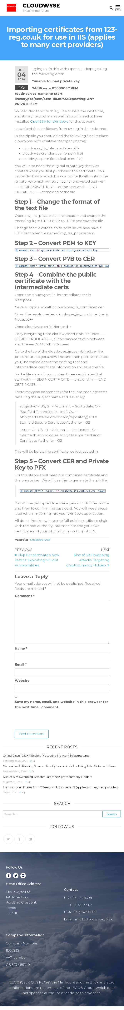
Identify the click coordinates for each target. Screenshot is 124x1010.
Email (21, 664)
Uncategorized (40, 539)
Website (22, 680)
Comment (25, 596)
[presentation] (44, 720)
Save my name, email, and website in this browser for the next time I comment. (61, 704)
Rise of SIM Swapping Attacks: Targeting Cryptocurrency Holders (47, 777)
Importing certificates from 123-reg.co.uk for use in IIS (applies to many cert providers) (61, 787)
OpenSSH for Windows (49, 121)
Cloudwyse (41, 5)
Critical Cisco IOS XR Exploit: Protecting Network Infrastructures (46, 755)
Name (21, 648)
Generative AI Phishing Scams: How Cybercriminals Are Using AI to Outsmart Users (59, 766)
